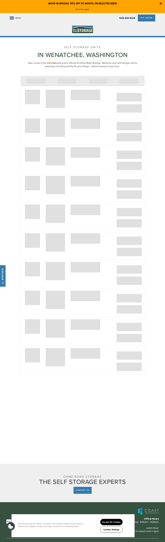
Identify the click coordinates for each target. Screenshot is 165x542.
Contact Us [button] (82, 490)
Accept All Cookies (111, 522)
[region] (73, 526)
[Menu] (15, 18)
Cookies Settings (111, 529)
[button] (160, 3)
